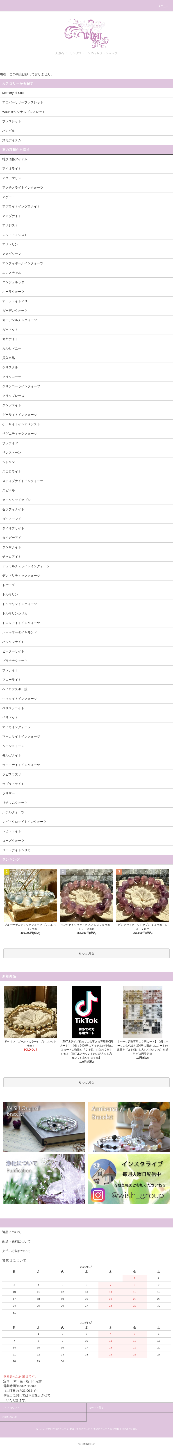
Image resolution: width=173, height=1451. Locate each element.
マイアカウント (11, 1407)
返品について (100, 1429)
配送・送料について (80, 1429)
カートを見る (96, 1407)
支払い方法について (56, 1429)
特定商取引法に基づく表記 (123, 1429)
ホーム (39, 1429)
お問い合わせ (9, 1417)
